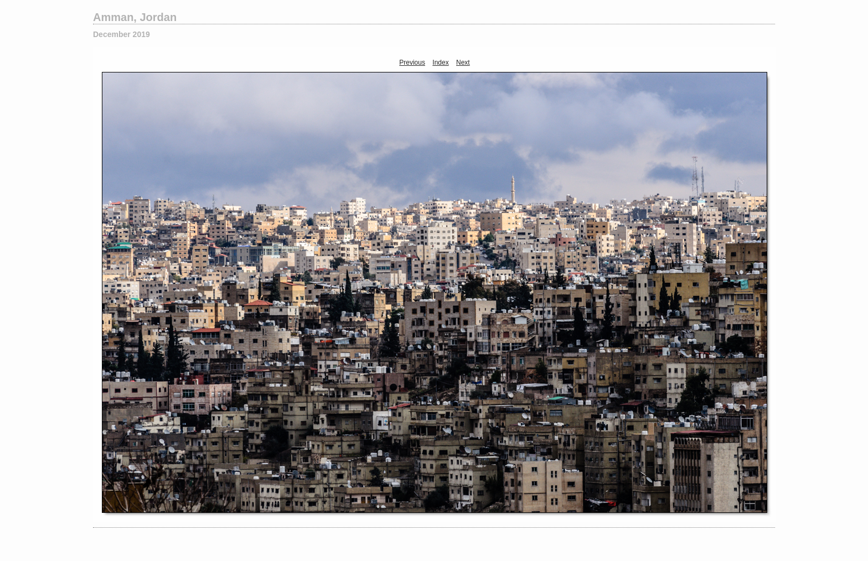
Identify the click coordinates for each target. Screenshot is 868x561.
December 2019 (121, 34)
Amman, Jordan (135, 17)
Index (440, 62)
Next (463, 62)
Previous (412, 62)
